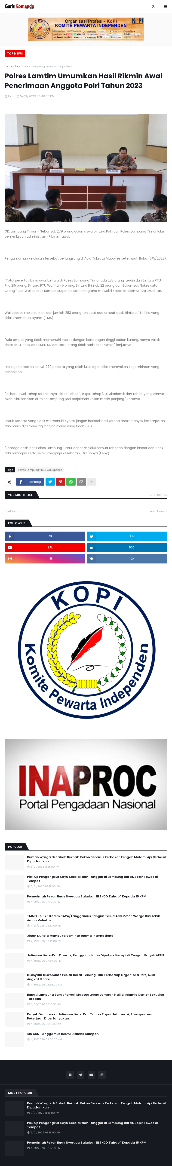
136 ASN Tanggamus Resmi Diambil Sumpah (63, 1034)
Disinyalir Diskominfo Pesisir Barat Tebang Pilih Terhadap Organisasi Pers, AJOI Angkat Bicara (91, 977)
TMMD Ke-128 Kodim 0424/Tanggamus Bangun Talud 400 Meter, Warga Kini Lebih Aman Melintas (93, 918)
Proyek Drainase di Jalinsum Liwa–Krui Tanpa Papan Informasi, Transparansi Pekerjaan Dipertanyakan (90, 1016)
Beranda (11, 66)
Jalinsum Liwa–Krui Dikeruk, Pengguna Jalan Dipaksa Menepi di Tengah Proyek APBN (95, 955)
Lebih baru (15, 511)
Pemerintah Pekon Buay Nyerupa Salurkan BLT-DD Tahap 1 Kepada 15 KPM (86, 896)
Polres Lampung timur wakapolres (46, 66)
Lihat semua (158, 495)
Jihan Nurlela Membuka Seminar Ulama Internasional (70, 936)
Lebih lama (157, 511)
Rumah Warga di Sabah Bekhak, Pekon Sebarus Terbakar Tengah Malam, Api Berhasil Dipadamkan (96, 859)
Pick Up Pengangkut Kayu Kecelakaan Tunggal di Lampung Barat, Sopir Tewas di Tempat (92, 879)
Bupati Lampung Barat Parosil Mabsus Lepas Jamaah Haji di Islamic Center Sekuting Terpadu (95, 997)
